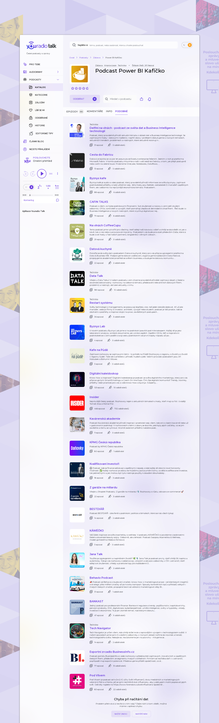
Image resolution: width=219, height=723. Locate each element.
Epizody (75, 112)
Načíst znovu (121, 714)
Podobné (121, 111)
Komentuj (41, 145)
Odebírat (85, 99)
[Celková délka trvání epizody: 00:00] (57, 141)
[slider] (30, 141)
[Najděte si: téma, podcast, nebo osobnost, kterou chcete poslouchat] (124, 45)
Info (109, 111)
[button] (41, 72)
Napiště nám (141, 714)
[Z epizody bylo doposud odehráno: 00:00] (25, 141)
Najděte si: (83, 45)
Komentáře (95, 111)
